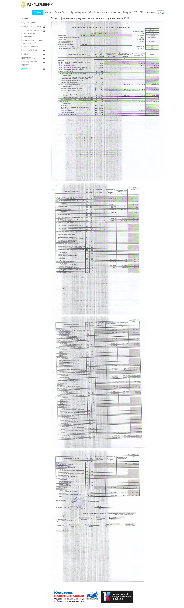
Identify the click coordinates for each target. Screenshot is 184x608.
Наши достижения (29, 50)
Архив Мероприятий (81, 12)
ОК (141, 12)
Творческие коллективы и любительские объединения (31, 33)
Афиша (47, 12)
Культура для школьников (107, 12)
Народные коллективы (31, 26)
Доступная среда (29, 58)
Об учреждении (28, 22)
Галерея (127, 12)
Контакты (150, 12)
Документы (26, 68)
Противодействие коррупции (29, 63)
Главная (37, 12)
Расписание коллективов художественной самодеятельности (32, 43)
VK (135, 12)
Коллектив (26, 54)
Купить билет (61, 12)
